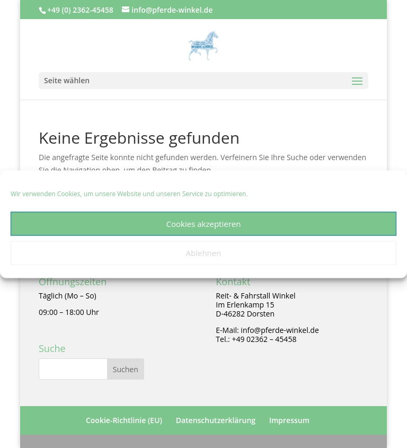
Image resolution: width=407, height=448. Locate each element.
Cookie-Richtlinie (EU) (124, 420)
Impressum (289, 420)
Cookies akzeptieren (203, 223)
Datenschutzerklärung (215, 420)
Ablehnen (204, 253)
